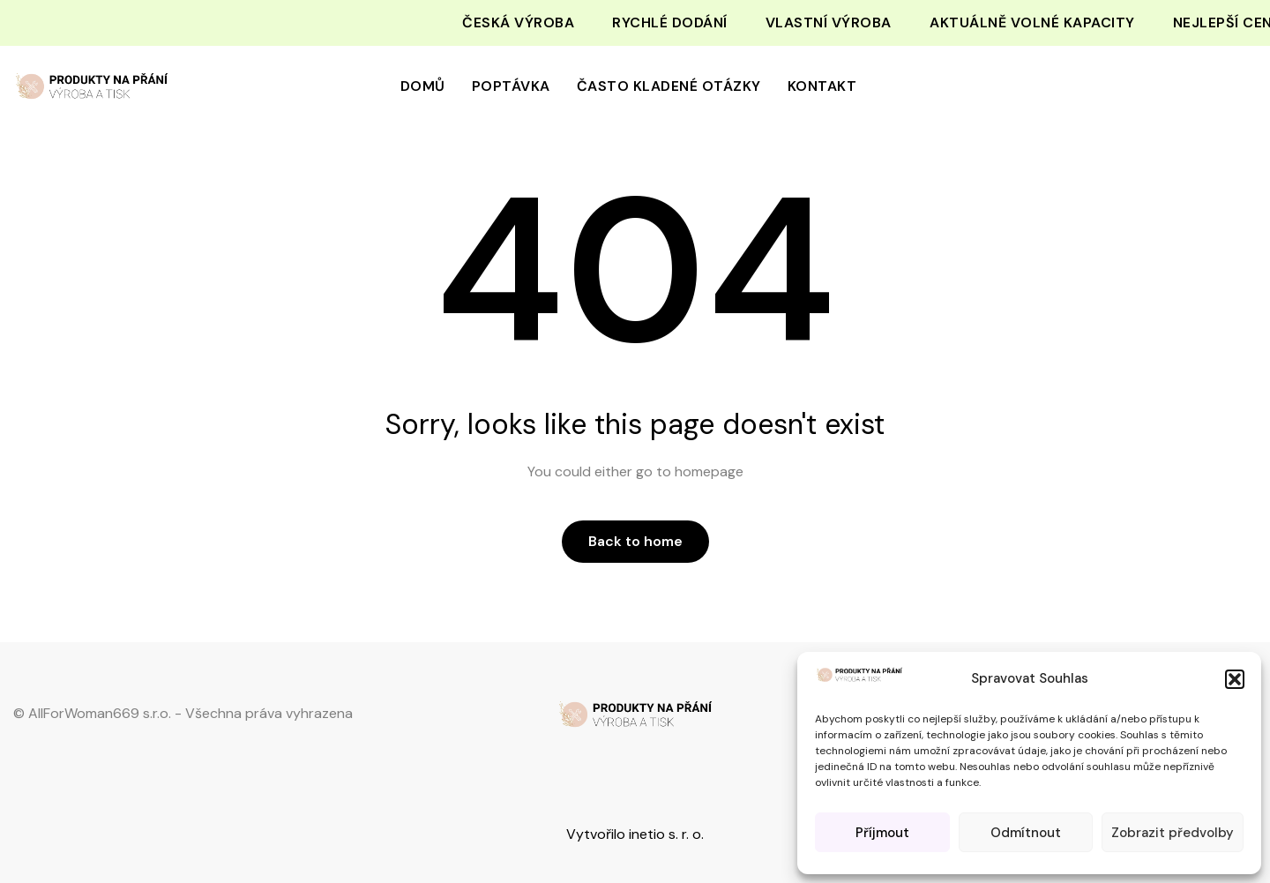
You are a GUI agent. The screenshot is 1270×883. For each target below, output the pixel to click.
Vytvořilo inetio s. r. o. (635, 834)
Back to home (635, 541)
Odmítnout (1025, 833)
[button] (1235, 679)
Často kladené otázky (669, 86)
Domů (422, 86)
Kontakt (822, 86)
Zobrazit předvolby (1172, 833)
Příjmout (882, 833)
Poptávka (511, 86)
